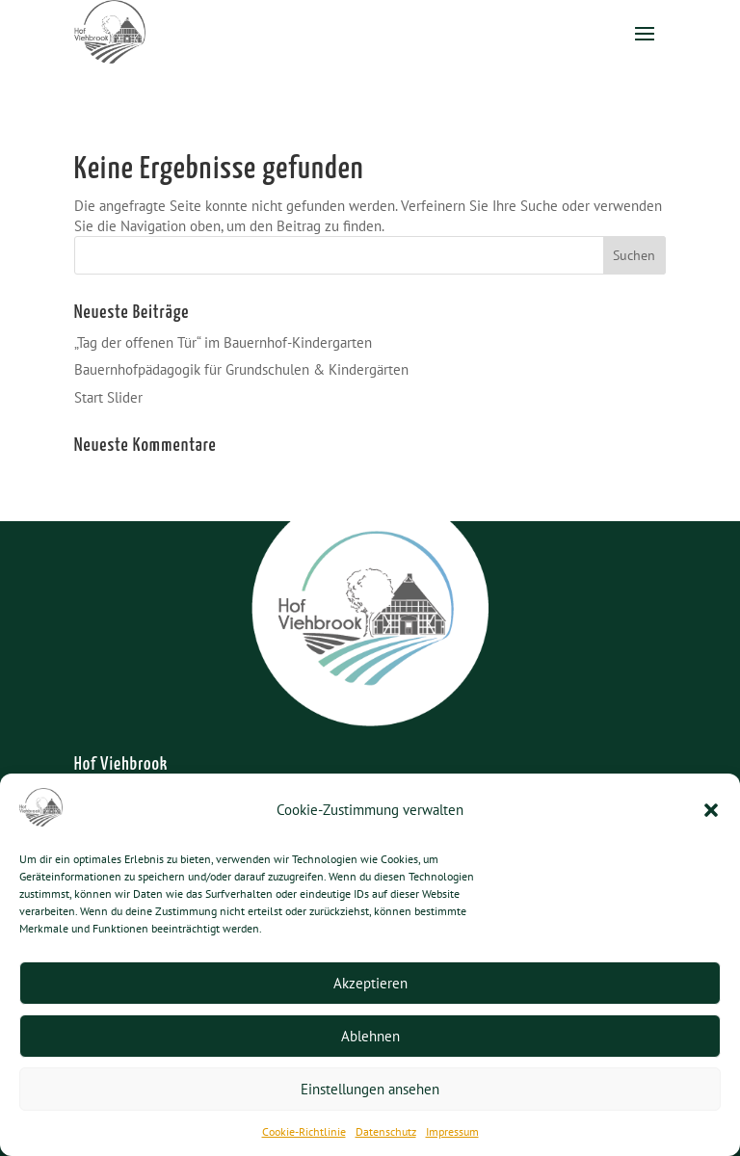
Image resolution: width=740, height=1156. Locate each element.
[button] (711, 810)
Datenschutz (386, 1131)
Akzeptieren (370, 983)
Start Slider (108, 397)
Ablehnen (370, 1036)
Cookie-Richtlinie (304, 1131)
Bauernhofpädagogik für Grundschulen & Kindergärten (241, 369)
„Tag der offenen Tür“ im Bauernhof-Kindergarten (223, 342)
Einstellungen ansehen (370, 1089)
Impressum (452, 1131)
